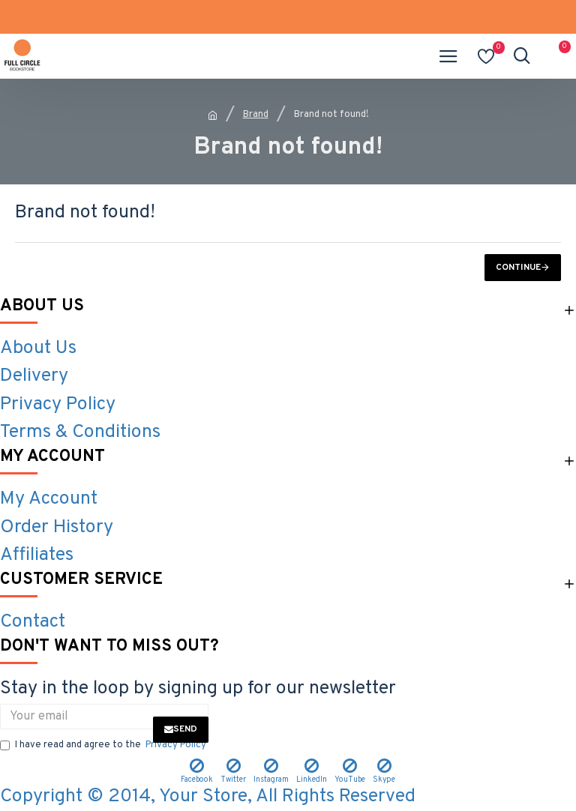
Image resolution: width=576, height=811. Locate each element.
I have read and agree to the (104, 745)
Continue (518, 268)
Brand (255, 115)
